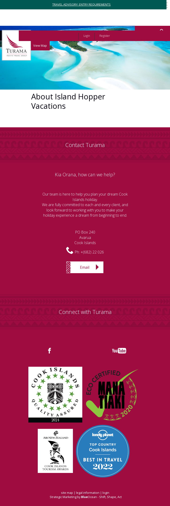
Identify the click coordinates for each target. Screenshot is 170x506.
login (105, 493)
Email (84, 267)
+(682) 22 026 (92, 252)
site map (67, 493)
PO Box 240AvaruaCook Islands (85, 237)
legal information (87, 493)
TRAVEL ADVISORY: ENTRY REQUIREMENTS (81, 5)
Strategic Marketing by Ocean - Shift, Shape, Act (86, 497)
